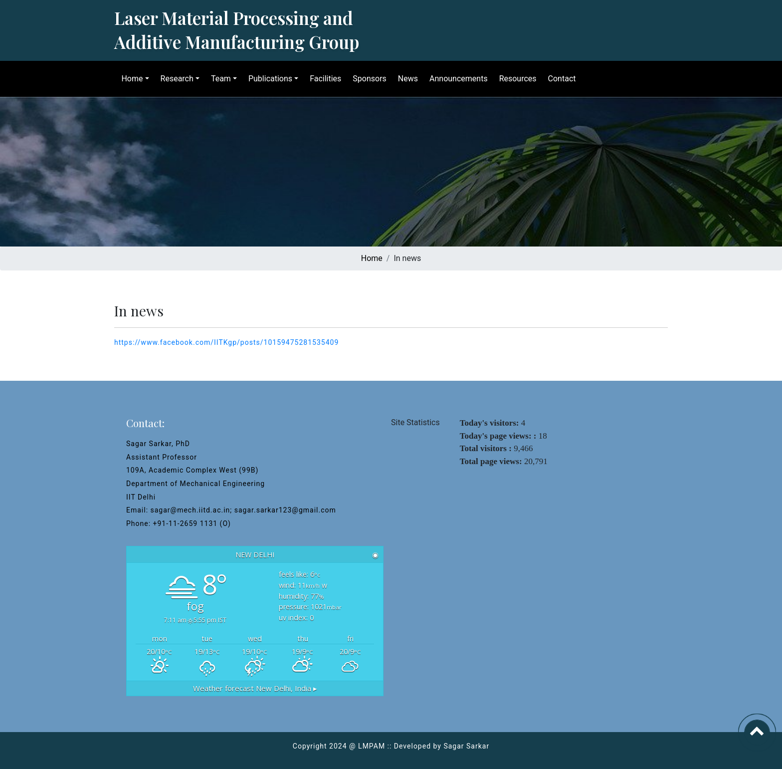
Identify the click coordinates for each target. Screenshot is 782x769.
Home (129, 78)
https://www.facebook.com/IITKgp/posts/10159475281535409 (226, 342)
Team (217, 78)
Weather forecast (255, 688)
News (404, 78)
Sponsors (367, 78)
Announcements (455, 78)
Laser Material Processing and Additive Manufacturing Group (236, 29)
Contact (559, 78)
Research (173, 78)
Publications (267, 78)
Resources (514, 78)
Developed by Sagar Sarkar (441, 746)
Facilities (322, 78)
